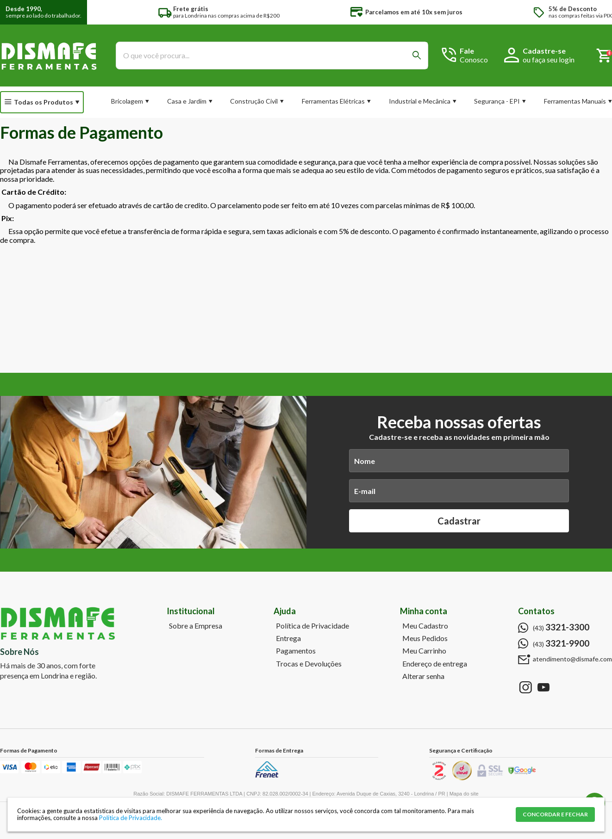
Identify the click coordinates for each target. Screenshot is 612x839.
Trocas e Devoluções (309, 664)
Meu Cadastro (425, 626)
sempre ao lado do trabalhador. (43, 12)
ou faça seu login (549, 59)
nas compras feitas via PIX (580, 12)
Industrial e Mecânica (419, 101)
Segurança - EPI (497, 101)
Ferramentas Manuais (575, 101)
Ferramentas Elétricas (333, 101)
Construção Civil (254, 101)
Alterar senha (423, 676)
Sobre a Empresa (195, 626)
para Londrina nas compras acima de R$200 (226, 12)
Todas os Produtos (43, 102)
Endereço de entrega (434, 664)
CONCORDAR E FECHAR (555, 814)
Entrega (288, 638)
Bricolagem (127, 101)
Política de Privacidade (312, 626)
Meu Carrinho (424, 651)
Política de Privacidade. (130, 817)
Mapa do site (464, 793)
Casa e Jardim (186, 101)
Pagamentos (296, 651)
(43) (561, 627)
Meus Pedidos (425, 638)
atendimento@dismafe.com (572, 659)
